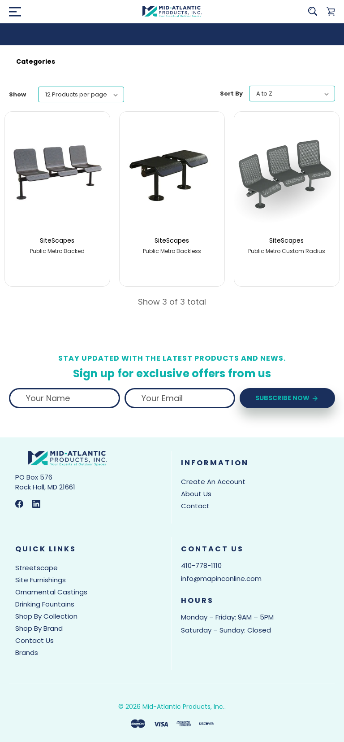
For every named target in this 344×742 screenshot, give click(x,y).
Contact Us (34, 640)
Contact (195, 506)
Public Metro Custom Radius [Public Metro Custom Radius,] (286, 251)
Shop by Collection (46, 616)
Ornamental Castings (51, 592)
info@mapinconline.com (221, 578)
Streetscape (36, 567)
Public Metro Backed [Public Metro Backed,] (57, 251)
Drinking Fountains (44, 604)
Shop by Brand (39, 628)
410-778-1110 (201, 565)
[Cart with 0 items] (330, 11)
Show (17, 94)
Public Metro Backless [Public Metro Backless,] (172, 251)
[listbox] (81, 94)
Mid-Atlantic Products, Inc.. (184, 706)
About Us (196, 493)
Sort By (231, 93)
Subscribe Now (287, 398)
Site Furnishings (40, 580)
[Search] (312, 11)
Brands (26, 652)
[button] (172, 61)
